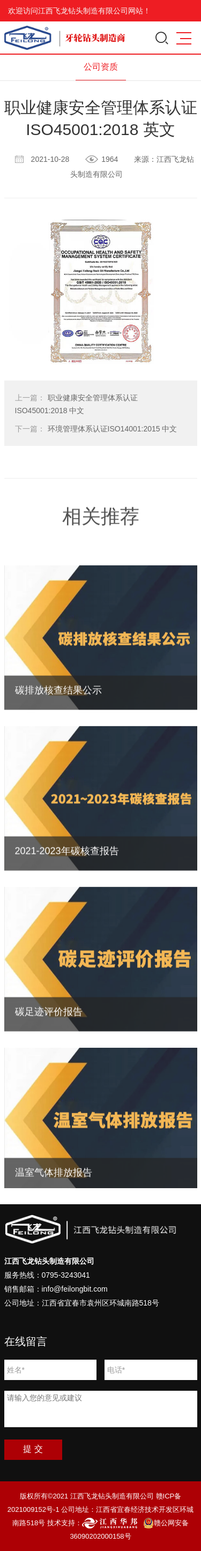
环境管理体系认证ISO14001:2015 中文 (96, 428)
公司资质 (101, 66)
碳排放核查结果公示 (58, 740)
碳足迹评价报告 (49, 1061)
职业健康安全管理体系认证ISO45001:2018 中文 (76, 404)
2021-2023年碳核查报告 (67, 901)
